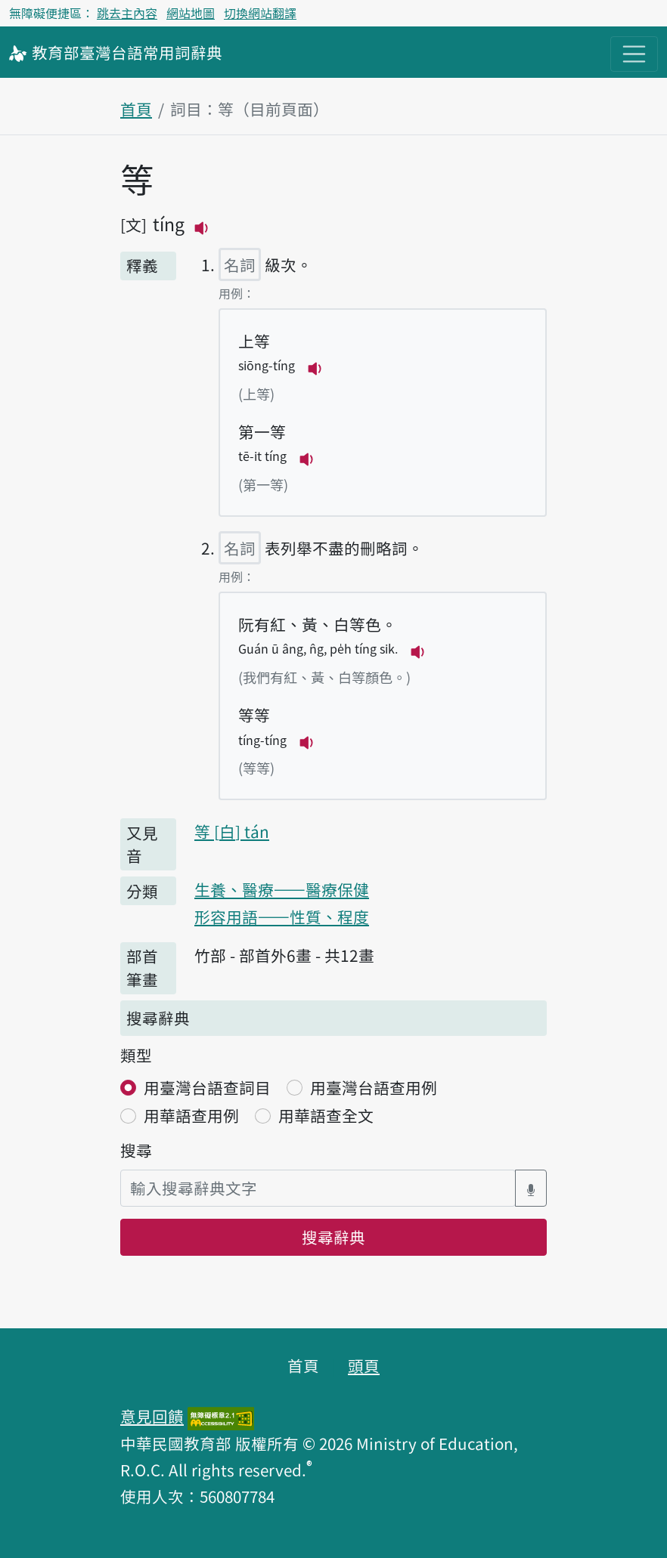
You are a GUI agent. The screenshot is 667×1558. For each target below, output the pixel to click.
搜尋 (136, 1150)
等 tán (231, 831)
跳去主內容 (127, 13)
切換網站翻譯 (260, 13)
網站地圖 (190, 13)
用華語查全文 (326, 1115)
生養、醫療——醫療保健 (281, 889)
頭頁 (364, 1365)
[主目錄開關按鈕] (634, 54)
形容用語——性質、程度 (281, 916)
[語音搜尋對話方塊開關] (531, 1188)
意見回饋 (152, 1416)
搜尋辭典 (333, 1237)
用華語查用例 (191, 1115)
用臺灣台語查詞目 (207, 1087)
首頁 (136, 108)
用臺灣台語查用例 (373, 1087)
